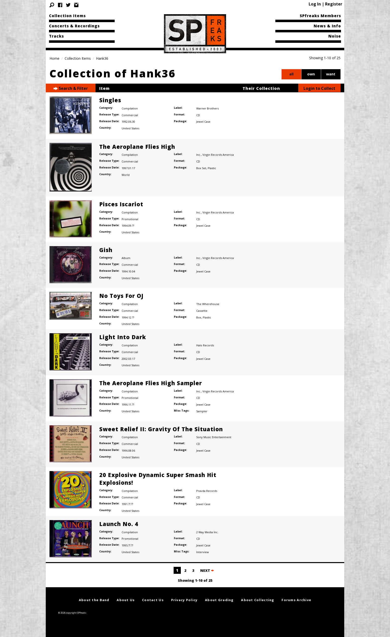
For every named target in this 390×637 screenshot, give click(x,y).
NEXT (207, 570)
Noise (334, 36)
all (291, 74)
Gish (105, 250)
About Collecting (257, 600)
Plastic (212, 168)
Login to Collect (319, 88)
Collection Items (67, 15)
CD (198, 115)
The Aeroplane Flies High (137, 146)
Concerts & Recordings (74, 25)
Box (198, 317)
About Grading (219, 600)
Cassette (201, 311)
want (330, 74)
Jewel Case (203, 121)
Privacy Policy (184, 600)
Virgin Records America (218, 155)
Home (54, 58)
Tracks (56, 36)
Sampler (201, 411)
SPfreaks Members (320, 15)
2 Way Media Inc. (207, 532)
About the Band (94, 600)
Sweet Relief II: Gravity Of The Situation (161, 429)
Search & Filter (70, 88)
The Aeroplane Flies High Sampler (150, 383)
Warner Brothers (207, 108)
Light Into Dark (122, 337)
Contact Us (153, 600)
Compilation (130, 108)
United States (130, 128)
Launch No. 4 (118, 524)
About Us (126, 600)
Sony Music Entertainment (213, 437)
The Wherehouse (207, 304)
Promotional (130, 219)
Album (126, 258)
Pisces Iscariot (121, 204)
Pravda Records (206, 491)
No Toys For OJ (121, 295)
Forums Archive (296, 600)
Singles (110, 100)
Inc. (198, 155)
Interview (202, 552)
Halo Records (205, 345)
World (126, 175)
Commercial (130, 115)
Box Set (201, 168)
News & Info (327, 25)
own (311, 74)
